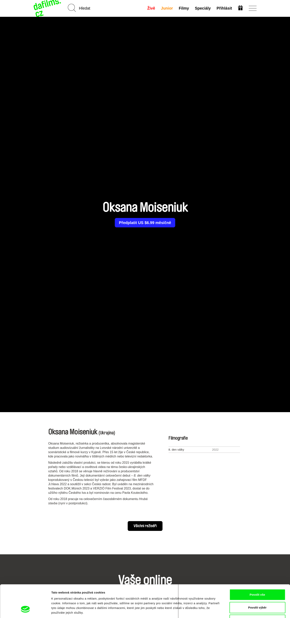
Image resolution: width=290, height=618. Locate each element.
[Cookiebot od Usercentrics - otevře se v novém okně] (25, 610)
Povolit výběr (257, 579)
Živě (151, 8)
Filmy (184, 8)
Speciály (203, 8)
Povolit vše (257, 566)
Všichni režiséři (145, 526)
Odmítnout (257, 592)
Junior (167, 8)
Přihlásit (224, 8)
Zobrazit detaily (207, 610)
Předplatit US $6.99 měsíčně (145, 223)
